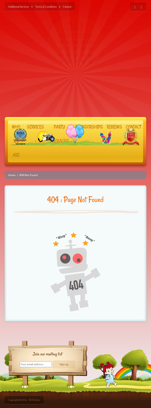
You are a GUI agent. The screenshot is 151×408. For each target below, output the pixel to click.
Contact (67, 6)
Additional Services (18, 6)
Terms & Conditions (46, 6)
